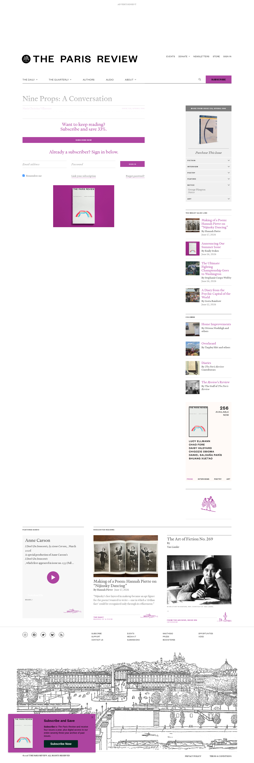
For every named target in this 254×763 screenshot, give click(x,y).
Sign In (227, 56)
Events (170, 56)
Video (201, 636)
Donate (184, 56)
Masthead (168, 633)
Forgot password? (135, 176)
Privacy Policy (193, 756)
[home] (80, 60)
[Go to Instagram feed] (25, 635)
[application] (53, 593)
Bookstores (169, 639)
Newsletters (201, 56)
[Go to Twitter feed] (43, 635)
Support (96, 636)
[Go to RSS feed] (61, 635)
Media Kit (131, 636)
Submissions (133, 639)
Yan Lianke (173, 547)
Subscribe (218, 79)
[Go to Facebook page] (34, 635)
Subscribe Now (60, 744)
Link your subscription (83, 176)
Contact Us (97, 639)
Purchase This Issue (209, 153)
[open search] (199, 79)
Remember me (34, 175)
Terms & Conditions (220, 756)
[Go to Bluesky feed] (52, 635)
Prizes (166, 636)
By (168, 543)
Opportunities (205, 633)
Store (216, 56)
